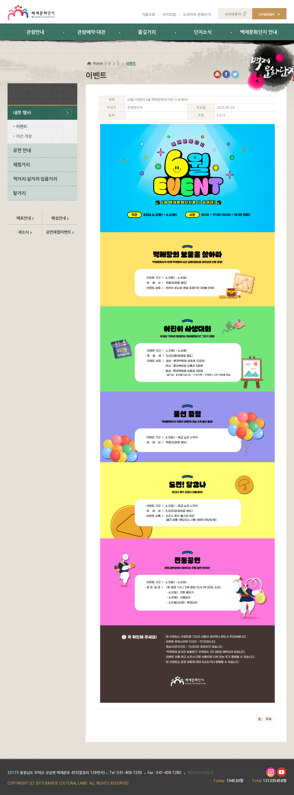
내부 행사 (22, 113)
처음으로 (148, 14)
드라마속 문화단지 (197, 14)
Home (98, 63)
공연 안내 (22, 150)
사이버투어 (233, 14)
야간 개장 (24, 136)
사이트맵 (169, 14)
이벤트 (21, 127)
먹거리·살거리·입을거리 (35, 179)
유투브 (281, 772)
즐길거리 (147, 32)
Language (267, 14)
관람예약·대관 (91, 32)
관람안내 (35, 32)
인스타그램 (271, 772)
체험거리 (21, 165)
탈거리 (19, 193)
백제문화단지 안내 (258, 32)
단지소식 (203, 32)
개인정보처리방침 (200, 773)
